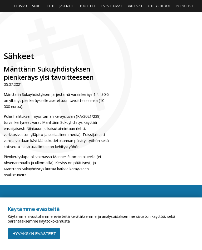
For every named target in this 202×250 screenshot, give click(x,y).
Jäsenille (67, 6)
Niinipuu (101, 30)
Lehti (50, 6)
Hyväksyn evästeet (34, 233)
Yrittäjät (134, 6)
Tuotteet (88, 6)
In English (184, 6)
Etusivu (20, 6)
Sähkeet (19, 56)
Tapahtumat (111, 6)
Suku (36, 6)
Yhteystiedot (159, 6)
